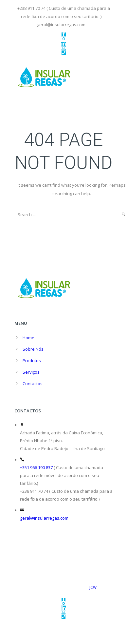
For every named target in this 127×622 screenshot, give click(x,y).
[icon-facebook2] (64, 34)
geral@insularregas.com (44, 518)
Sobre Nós (33, 349)
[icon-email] (64, 48)
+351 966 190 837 (36, 467)
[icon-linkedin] (63, 44)
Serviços (31, 372)
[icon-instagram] (64, 39)
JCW (93, 587)
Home (28, 338)
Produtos (32, 360)
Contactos (33, 383)
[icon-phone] (64, 53)
